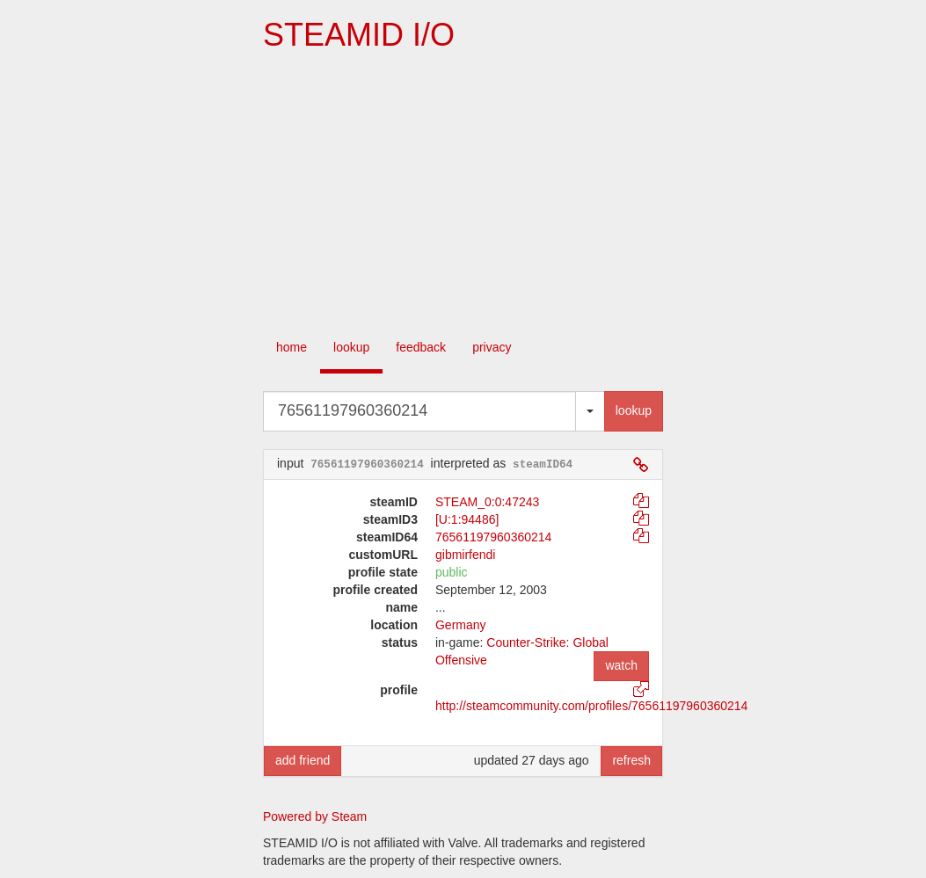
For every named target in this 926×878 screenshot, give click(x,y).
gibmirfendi (465, 555)
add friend (302, 760)
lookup (351, 347)
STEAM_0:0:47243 (487, 502)
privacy (491, 347)
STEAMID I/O (359, 35)
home (291, 347)
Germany (460, 625)
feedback (421, 347)
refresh (631, 760)
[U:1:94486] (467, 519)
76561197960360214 (493, 537)
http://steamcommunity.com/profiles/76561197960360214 (591, 706)
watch (621, 665)
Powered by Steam (315, 816)
